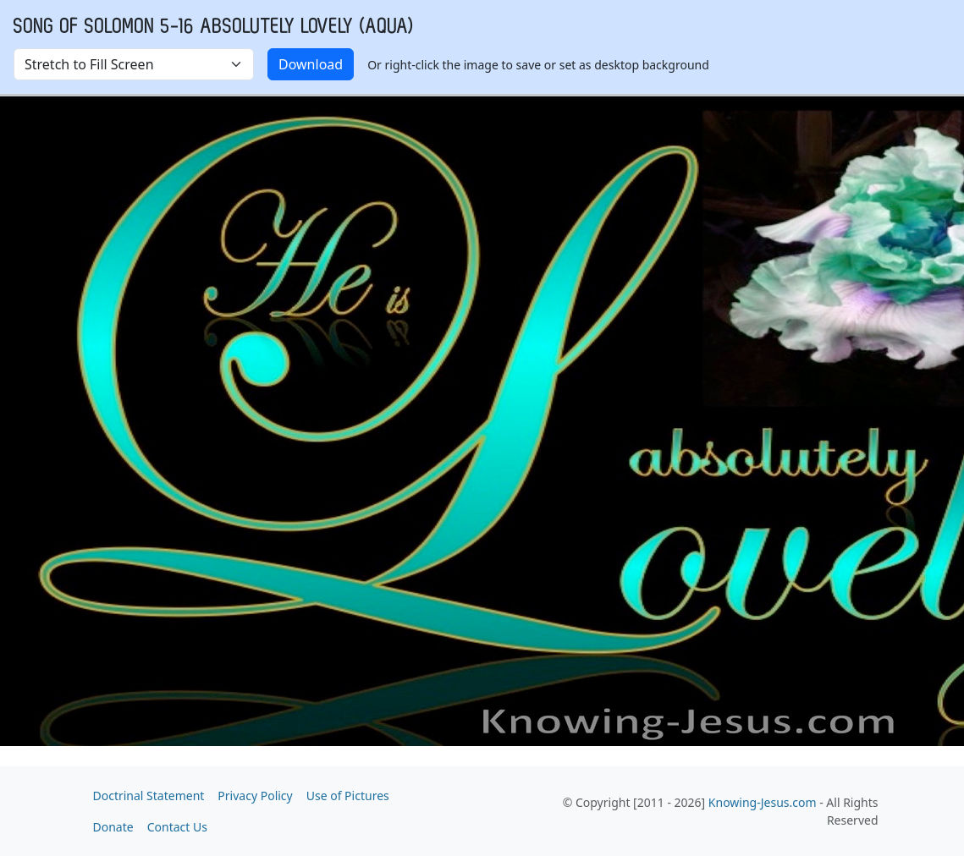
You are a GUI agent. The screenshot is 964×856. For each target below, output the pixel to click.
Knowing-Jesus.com (762, 802)
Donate (113, 827)
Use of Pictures (347, 795)
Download (310, 64)
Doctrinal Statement (149, 795)
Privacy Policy (255, 795)
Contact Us (177, 827)
